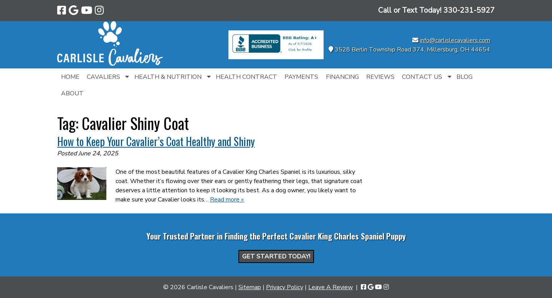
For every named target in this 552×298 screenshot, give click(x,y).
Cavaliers (103, 77)
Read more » (227, 199)
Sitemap (249, 287)
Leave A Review (330, 287)
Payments (301, 77)
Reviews (380, 77)
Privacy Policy (284, 287)
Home (70, 77)
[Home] (110, 64)
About (72, 93)
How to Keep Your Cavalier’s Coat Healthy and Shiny (156, 141)
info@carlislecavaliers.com (455, 40)
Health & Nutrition (168, 77)
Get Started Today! (276, 256)
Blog (464, 77)
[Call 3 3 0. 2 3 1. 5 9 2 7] (469, 10)
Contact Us (422, 77)
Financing (342, 77)
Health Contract (246, 77)
